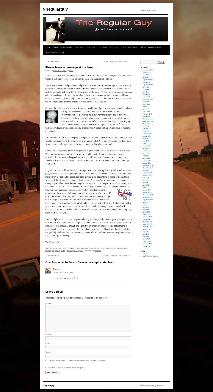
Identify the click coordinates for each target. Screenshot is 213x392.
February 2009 (147, 244)
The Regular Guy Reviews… (151, 47)
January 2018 (147, 94)
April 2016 (146, 104)
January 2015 (147, 116)
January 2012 (147, 163)
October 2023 (147, 77)
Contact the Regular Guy (63, 47)
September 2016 (148, 99)
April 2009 (146, 239)
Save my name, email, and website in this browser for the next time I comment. (77, 361)
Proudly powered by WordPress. (153, 386)
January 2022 (147, 82)
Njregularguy (55, 9)
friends (113, 248)
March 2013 (147, 143)
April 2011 (146, 185)
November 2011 (148, 168)
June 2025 (146, 75)
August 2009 (147, 229)
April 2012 (146, 158)
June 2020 (146, 89)
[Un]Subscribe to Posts (150, 256)
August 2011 (147, 175)
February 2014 (147, 134)
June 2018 (146, 92)
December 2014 (148, 119)
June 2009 (146, 234)
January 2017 (147, 97)
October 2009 (147, 227)
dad (104, 248)
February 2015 (147, 114)
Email (48, 343)
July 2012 (146, 153)
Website (48, 352)
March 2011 (147, 187)
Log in (145, 254)
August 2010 (147, 202)
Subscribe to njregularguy (109, 47)
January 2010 (147, 219)
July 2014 (146, 126)
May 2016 (146, 102)
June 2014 (146, 129)
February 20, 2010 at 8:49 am (63, 272)
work (81, 251)
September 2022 (148, 80)
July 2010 (146, 205)
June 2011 (146, 180)
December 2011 (148, 165)
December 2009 (148, 222)
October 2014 (147, 124)
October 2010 (147, 197)
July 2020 (146, 87)
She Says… (80, 47)
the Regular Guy (73, 251)
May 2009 (146, 236)
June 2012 (146, 156)
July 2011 (146, 178)
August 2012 (147, 151)
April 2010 (146, 212)
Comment (49, 303)
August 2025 (147, 72)
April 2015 (146, 112)
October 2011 (147, 170)
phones (57, 251)
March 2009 (147, 241)
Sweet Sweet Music (129, 47)
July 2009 (146, 232)
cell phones (98, 248)
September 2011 (148, 173)
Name (48, 335)
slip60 (71, 71)
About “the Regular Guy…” (56, 52)
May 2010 (146, 209)
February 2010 (147, 217)
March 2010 (147, 214)
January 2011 (147, 190)
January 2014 (147, 136)
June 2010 (146, 207)
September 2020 (148, 85)
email (108, 248)
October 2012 (147, 148)
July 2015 (146, 109)
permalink (97, 251)
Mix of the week (52, 62)
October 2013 (147, 138)
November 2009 (148, 224)
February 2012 (147, 161)
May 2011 (146, 183)
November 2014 (148, 121)
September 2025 (148, 70)
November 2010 (148, 195)
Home (48, 47)
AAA (91, 248)
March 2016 (147, 107)
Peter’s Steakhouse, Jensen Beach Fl (117, 62)
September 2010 (148, 200)
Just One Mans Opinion (71, 248)
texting (63, 251)
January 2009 (147, 246)
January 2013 (147, 146)
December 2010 (148, 192)
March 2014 (147, 131)
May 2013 (146, 141)
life (53, 251)
